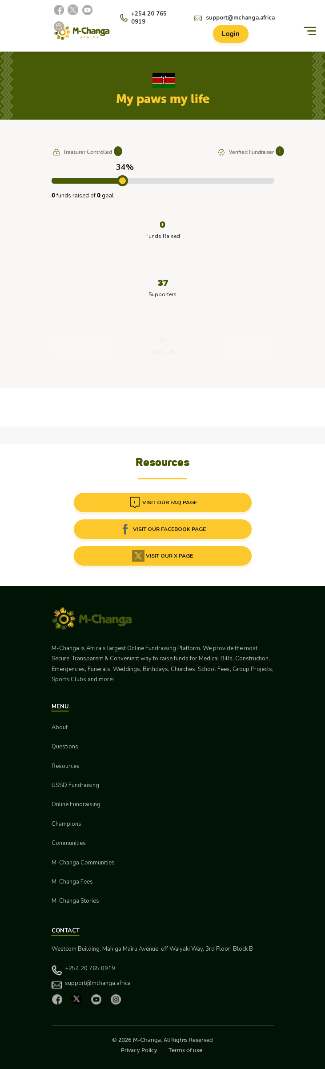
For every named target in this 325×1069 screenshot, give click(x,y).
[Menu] (310, 31)
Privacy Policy (139, 1050)
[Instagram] (58, 26)
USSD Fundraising (75, 785)
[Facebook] (58, 9)
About (60, 727)
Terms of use (185, 1050)
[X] (73, 9)
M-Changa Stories (75, 901)
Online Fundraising (76, 804)
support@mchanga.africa (240, 18)
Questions (65, 747)
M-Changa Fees (72, 882)
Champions (66, 824)
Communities (69, 843)
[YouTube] (87, 9)
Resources (66, 766)
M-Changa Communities (83, 863)
